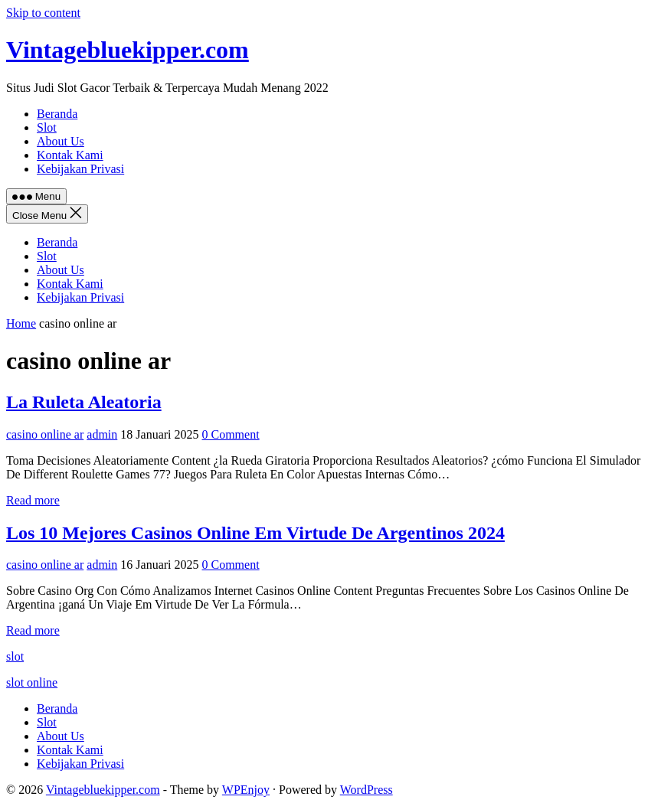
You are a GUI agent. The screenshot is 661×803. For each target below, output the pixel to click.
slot (15, 656)
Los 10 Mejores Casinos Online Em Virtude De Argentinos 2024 (255, 533)
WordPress (366, 789)
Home (21, 323)
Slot (47, 256)
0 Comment (231, 434)
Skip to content (43, 12)
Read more (33, 500)
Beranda (57, 242)
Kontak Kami (70, 283)
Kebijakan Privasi (80, 297)
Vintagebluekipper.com (127, 50)
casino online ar (44, 434)
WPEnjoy (246, 789)
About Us (60, 269)
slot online (31, 682)
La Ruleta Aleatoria (84, 402)
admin (102, 434)
